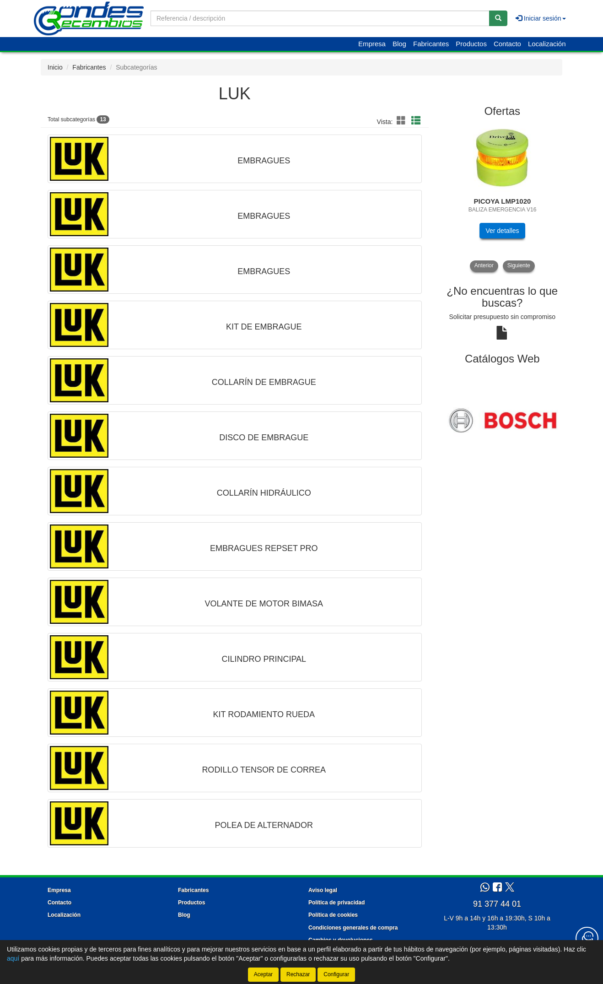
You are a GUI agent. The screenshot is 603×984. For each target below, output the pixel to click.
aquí (13, 958)
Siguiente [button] (518, 265)
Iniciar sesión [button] (541, 18)
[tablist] (502, 197)
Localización (547, 44)
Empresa (372, 44)
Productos (471, 44)
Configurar (336, 974)
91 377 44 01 (497, 903)
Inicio (55, 67)
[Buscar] (498, 18)
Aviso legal (322, 890)
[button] (402, 121)
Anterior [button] (484, 265)
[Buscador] (320, 18)
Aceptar (263, 974)
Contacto (507, 44)
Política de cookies (333, 915)
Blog (399, 44)
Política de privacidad (336, 902)
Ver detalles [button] (502, 230)
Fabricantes (431, 44)
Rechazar (298, 974)
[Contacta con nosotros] (587, 938)
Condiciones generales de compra (353, 928)
